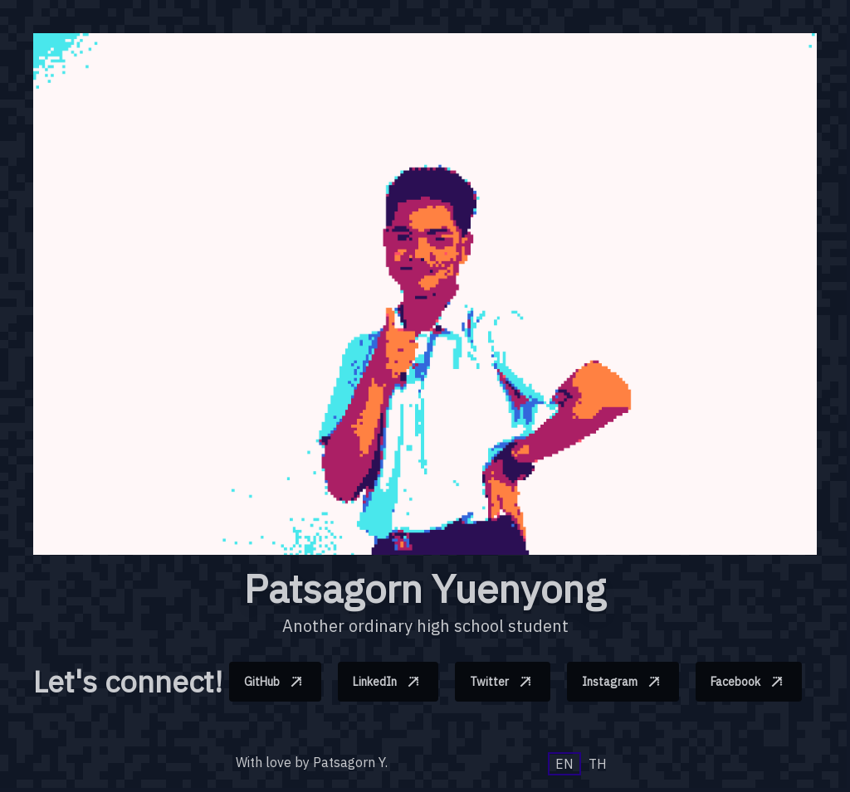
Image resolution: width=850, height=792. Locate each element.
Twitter (505, 682)
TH (598, 764)
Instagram (625, 682)
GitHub (277, 682)
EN (564, 764)
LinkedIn (390, 682)
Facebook (751, 682)
